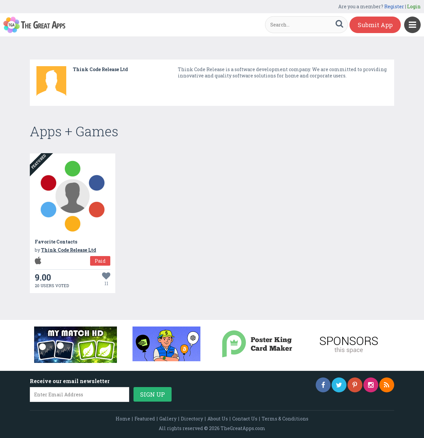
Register (394, 6)
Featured (144, 419)
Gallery (168, 419)
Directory (192, 419)
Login (414, 6)
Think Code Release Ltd (100, 69)
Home (123, 419)
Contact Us (244, 419)
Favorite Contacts (56, 242)
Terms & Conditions (285, 419)
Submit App (375, 25)
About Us (217, 419)
